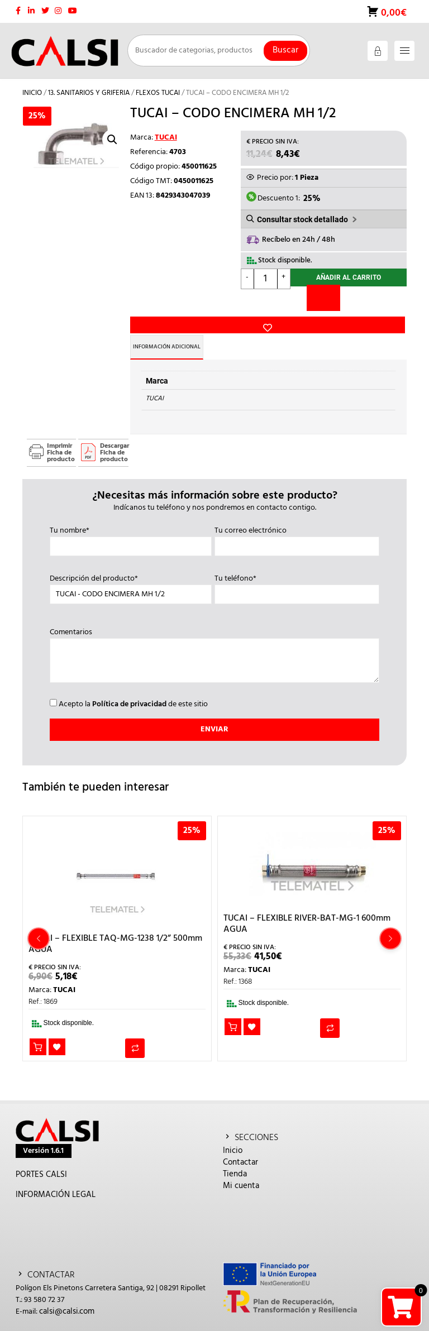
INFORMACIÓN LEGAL (56, 1184)
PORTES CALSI (41, 1164)
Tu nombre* (131, 528)
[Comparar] (323, 304)
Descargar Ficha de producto (114, 442)
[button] (112, 140)
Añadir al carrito (348, 282)
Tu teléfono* (296, 576)
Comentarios (214, 646)
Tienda (235, 1163)
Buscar (285, 50)
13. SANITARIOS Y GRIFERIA (89, 93)
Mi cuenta (241, 1175)
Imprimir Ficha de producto (61, 442)
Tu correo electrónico (296, 528)
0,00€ (393, 13)
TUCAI (166, 137)
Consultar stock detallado (302, 221)
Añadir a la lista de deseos (148, 283)
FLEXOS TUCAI (158, 93)
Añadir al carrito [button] (38, 1037)
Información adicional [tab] (184, 336)
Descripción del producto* (131, 576)
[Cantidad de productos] (266, 282)
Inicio (32, 93)
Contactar (240, 1151)
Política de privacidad (129, 693)
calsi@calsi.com (66, 1301)
